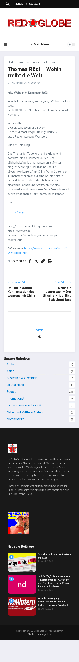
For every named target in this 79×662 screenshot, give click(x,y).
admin (39, 330)
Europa (11, 391)
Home (19, 212)
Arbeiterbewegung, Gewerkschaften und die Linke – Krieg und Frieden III (53, 601)
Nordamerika (15, 419)
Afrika (10, 364)
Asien (10, 371)
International (15, 398)
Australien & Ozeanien (22, 378)
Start (10, 62)
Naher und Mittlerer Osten (25, 412)
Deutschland (15, 385)
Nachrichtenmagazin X (39, 634)
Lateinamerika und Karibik (24, 405)
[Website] (39, 337)
